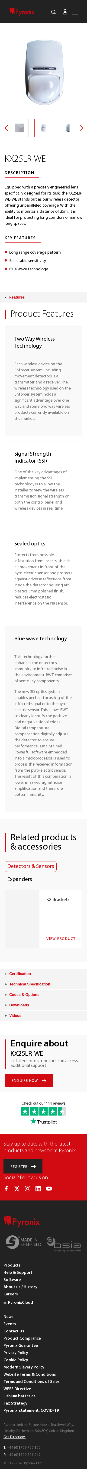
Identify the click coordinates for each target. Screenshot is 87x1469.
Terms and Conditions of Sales (31, 1382)
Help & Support (17, 1273)
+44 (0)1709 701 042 (24, 1455)
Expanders (19, 879)
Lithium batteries (19, 1396)
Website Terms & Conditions (29, 1374)
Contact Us (13, 1331)
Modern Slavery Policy (23, 1367)
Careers (10, 1294)
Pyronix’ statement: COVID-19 (31, 1410)
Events (9, 1324)
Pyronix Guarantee (20, 1346)
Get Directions (14, 1437)
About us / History (20, 1287)
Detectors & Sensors (30, 866)
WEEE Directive (17, 1389)
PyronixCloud (18, 1303)
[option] (43, 71)
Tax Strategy (15, 1403)
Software (12, 1280)
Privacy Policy (15, 1353)
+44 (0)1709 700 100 (24, 1448)
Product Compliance (22, 1338)
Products (11, 1265)
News (8, 1317)
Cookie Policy (15, 1360)
